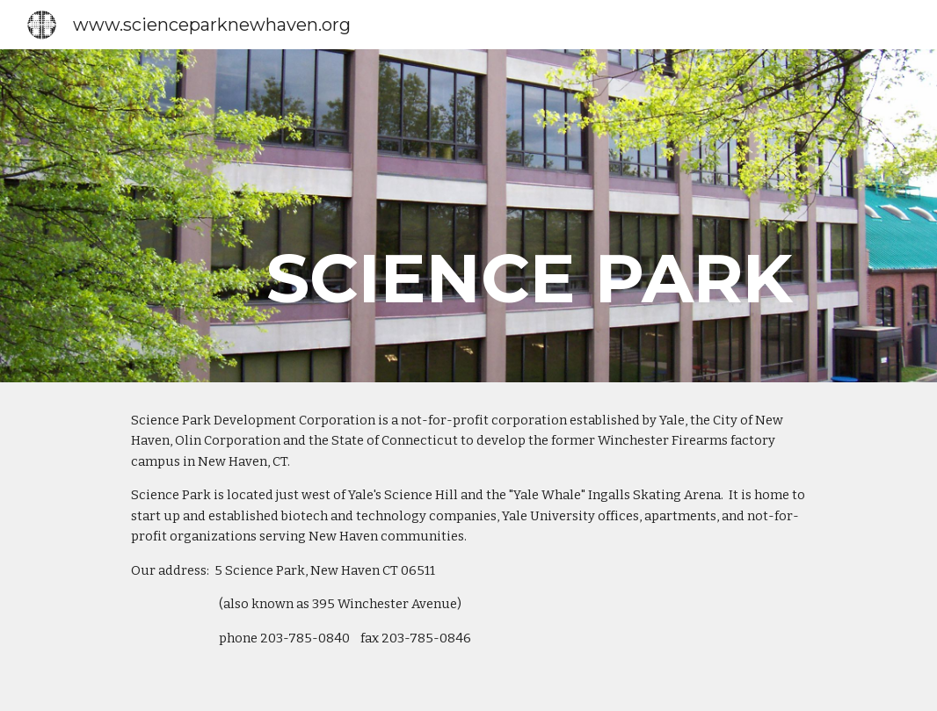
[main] (539, 215)
